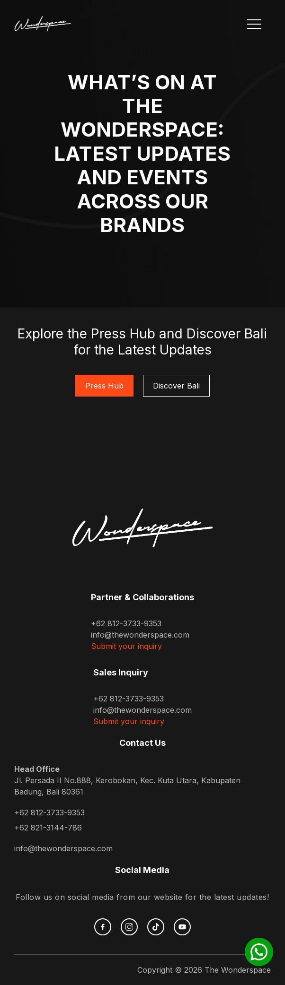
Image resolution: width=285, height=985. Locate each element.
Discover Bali (176, 385)
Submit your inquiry (126, 646)
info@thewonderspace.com (140, 634)
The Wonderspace (238, 970)
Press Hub (104, 385)
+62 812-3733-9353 (126, 623)
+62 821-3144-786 (48, 827)
